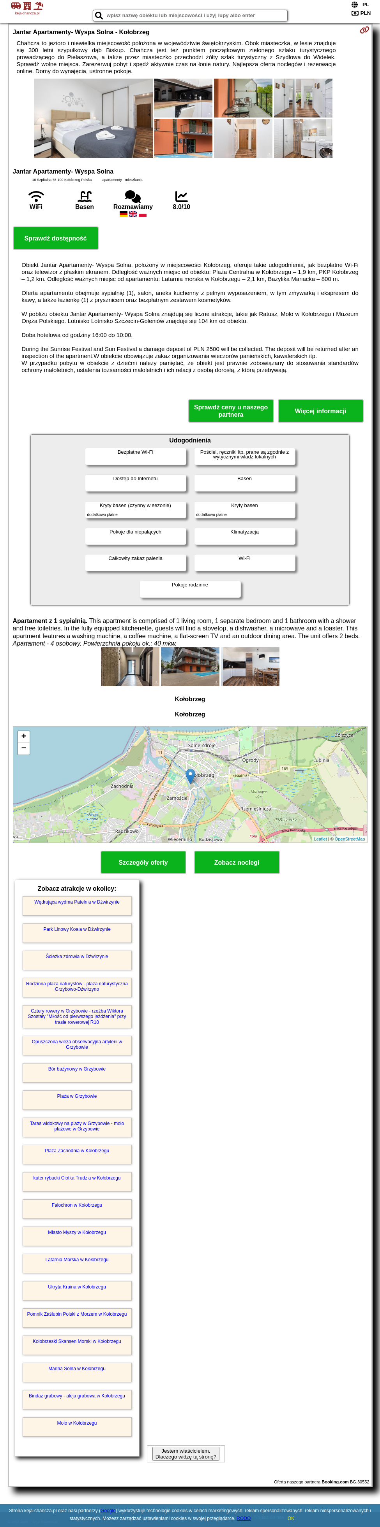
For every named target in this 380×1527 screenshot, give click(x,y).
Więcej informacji (320, 411)
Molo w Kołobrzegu (77, 1423)
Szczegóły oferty (143, 862)
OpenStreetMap (350, 839)
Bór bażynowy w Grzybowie (77, 1069)
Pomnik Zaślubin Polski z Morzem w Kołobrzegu (77, 1314)
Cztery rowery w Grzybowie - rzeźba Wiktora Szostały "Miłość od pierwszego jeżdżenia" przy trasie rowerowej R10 (77, 1016)
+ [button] (23, 737)
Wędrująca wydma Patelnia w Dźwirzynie (77, 902)
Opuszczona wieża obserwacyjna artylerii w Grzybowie (77, 1044)
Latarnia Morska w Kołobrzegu (76, 1259)
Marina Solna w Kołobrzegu (77, 1368)
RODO (244, 1518)
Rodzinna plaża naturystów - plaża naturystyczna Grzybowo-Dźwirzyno (77, 986)
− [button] (23, 749)
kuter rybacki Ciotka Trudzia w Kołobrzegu (76, 1178)
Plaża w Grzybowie (77, 1096)
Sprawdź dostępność (55, 238)
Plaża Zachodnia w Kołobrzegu (77, 1150)
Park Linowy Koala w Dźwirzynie (77, 929)
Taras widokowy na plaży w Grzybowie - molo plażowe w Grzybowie (77, 1126)
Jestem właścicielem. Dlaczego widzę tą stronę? (186, 1454)
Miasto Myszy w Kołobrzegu (77, 1232)
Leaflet (320, 839)
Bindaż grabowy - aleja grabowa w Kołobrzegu (77, 1396)
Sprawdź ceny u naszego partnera (231, 411)
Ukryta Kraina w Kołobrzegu (77, 1287)
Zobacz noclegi (237, 862)
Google (108, 1510)
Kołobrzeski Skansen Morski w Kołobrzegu (77, 1341)
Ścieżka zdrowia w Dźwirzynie (77, 956)
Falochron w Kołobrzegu (77, 1205)
